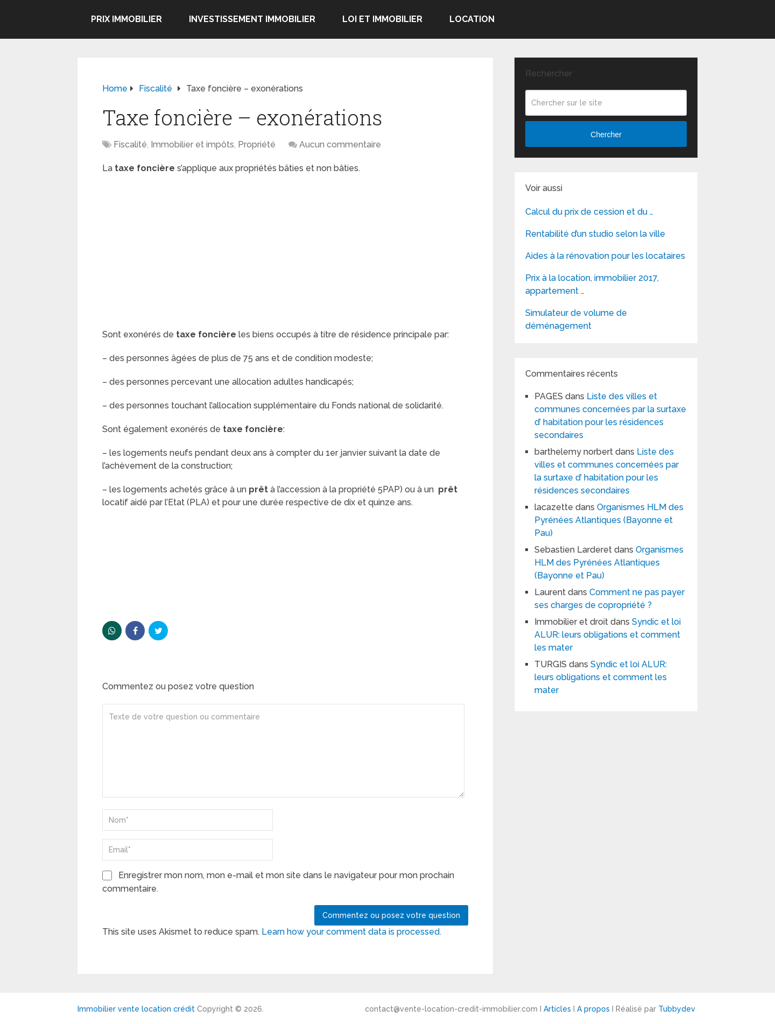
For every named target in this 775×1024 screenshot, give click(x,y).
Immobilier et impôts (192, 144)
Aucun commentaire (340, 144)
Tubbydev (676, 1009)
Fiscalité (130, 144)
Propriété (257, 144)
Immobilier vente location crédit (136, 1009)
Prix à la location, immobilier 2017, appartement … (592, 284)
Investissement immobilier (252, 19)
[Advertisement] (183, 253)
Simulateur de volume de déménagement (576, 319)
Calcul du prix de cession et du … (589, 212)
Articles (557, 1009)
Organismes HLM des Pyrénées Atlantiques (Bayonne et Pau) (609, 520)
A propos (593, 1009)
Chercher (606, 134)
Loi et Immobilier (382, 19)
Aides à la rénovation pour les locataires (605, 256)
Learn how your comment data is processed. (351, 932)
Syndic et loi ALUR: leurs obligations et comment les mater (607, 635)
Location (472, 19)
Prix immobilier (126, 19)
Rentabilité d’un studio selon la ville (595, 234)
